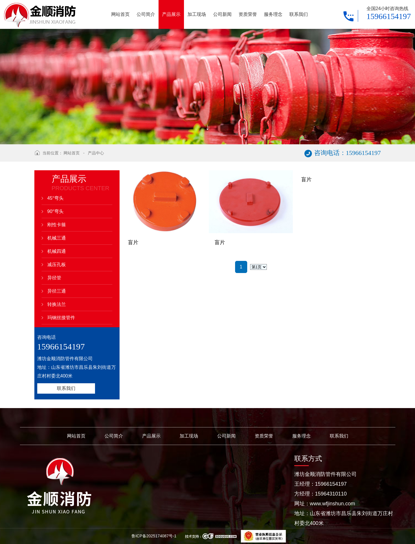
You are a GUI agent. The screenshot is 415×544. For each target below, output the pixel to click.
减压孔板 (56, 264)
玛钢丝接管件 (61, 317)
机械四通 (56, 251)
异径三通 (56, 291)
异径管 (54, 277)
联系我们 (66, 388)
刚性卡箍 (56, 224)
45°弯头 (55, 198)
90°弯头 (55, 211)
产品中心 (96, 153)
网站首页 (72, 153)
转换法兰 (56, 304)
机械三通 (56, 237)
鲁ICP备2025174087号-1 (154, 536)
